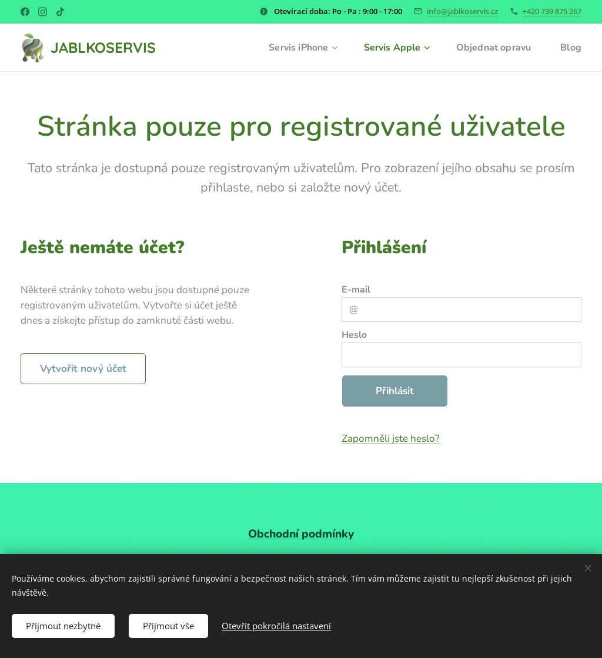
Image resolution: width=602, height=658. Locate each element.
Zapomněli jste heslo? (391, 438)
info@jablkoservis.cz (462, 11)
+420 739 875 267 (552, 11)
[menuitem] (293, 47)
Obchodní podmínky (301, 534)
